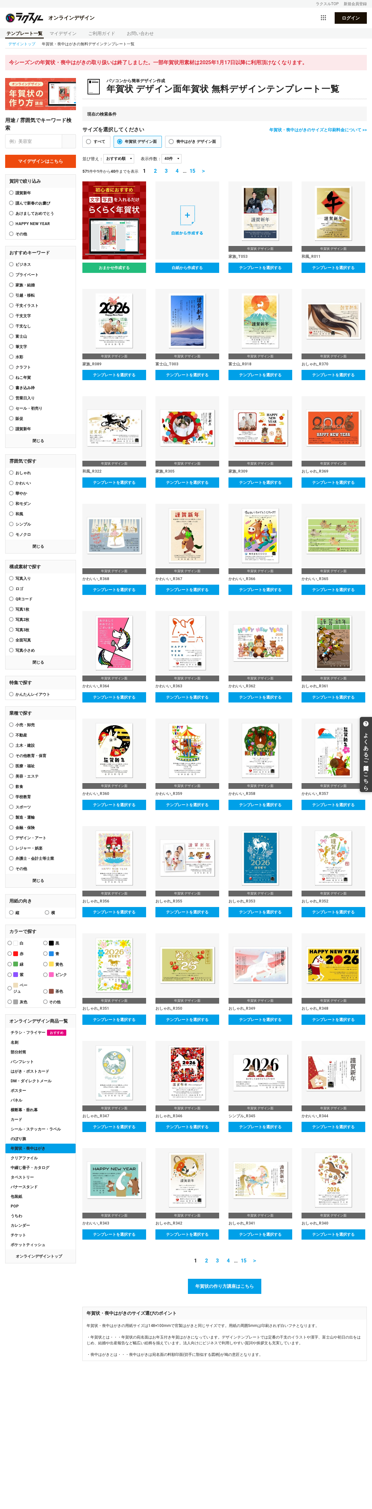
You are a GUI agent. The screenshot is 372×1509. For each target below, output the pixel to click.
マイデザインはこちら (40, 161)
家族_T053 (237, 256)
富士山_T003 (166, 364)
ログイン (351, 18)
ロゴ (19, 589)
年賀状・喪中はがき (28, 1148)
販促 (19, 418)
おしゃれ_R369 (315, 471)
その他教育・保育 (30, 756)
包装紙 (16, 1196)
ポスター (18, 1090)
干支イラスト (27, 305)
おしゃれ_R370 (315, 364)
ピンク (58, 974)
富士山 (21, 336)
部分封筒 (18, 1052)
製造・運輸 (25, 817)
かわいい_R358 (241, 793)
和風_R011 (311, 256)
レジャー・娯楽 (28, 848)
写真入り (23, 578)
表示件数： (151, 158)
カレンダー (20, 1225)
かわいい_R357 (315, 793)
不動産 (21, 735)
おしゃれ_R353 (241, 901)
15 (192, 171)
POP (15, 1206)
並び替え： (92, 158)
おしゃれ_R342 (168, 1223)
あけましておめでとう (34, 213)
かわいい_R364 (95, 686)
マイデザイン (63, 33)
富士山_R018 (239, 364)
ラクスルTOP (327, 4)
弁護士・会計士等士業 (34, 858)
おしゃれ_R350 (168, 1008)
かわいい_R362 (241, 686)
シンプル (23, 524)
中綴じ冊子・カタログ (30, 1167)
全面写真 (23, 640)
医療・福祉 (25, 766)
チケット (18, 1235)
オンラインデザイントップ (39, 1256)
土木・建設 (25, 745)
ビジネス (23, 264)
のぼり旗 (18, 1139)
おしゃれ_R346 (168, 1116)
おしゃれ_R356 (95, 901)
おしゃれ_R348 (315, 1008)
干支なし (23, 326)
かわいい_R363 (168, 686)
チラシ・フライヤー (38, 1033)
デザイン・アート (30, 838)
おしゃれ (23, 473)
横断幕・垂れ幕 (24, 1110)
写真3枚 (22, 630)
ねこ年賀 (23, 377)
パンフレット (22, 1062)
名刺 (14, 1042)
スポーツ (23, 807)
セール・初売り (28, 408)
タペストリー (22, 1177)
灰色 (20, 1001)
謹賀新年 (23, 193)
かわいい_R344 (315, 1116)
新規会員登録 (355, 4)
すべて (99, 141)
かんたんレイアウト (32, 694)
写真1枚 (22, 609)
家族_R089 (91, 364)
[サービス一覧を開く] (323, 18)
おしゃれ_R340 (315, 1223)
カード (16, 1119)
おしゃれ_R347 (95, 1116)
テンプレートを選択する (260, 268)
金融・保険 (25, 827)
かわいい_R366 (241, 579)
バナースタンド (24, 1187)
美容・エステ (27, 776)
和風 (19, 514)
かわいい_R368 (95, 579)
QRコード (24, 599)
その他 (21, 869)
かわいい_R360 (95, 793)
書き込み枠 (25, 388)
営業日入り (25, 398)
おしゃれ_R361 (315, 686)
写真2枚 (22, 619)
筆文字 (21, 347)
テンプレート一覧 (24, 33)
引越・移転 (25, 295)
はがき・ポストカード (30, 1071)
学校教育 (23, 797)
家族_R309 (237, 471)
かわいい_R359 (168, 793)
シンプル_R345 (241, 1116)
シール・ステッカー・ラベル (36, 1129)
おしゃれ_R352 (315, 901)
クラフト (23, 367)
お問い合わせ (140, 33)
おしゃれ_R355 (168, 901)
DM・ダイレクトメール (31, 1081)
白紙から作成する (187, 268)
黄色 (56, 964)
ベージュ (20, 988)
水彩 (19, 357)
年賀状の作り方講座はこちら (224, 1286)
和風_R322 (91, 471)
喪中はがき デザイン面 (196, 141)
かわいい (23, 483)
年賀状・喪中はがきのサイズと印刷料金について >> (318, 129)
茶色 (56, 991)
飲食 (19, 786)
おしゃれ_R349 (241, 1008)
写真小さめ (25, 650)
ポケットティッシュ (28, 1245)
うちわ (16, 1216)
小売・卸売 (25, 725)
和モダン (23, 504)
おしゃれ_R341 (241, 1223)
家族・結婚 (25, 285)
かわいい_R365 (315, 579)
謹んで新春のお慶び (32, 203)
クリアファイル (24, 1158)
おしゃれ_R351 (95, 1008)
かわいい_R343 (95, 1223)
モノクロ (23, 534)
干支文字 (23, 316)
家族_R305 (164, 471)
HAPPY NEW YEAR (32, 224)
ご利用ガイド (101, 33)
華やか (21, 493)
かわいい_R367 (168, 579)
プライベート (27, 275)
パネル (16, 1100)
